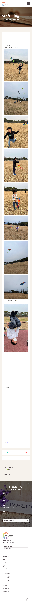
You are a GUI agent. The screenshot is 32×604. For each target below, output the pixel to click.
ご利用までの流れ (5, 559)
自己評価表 (4, 562)
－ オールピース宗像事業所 (6, 573)
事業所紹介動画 (12, 542)
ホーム (4, 555)
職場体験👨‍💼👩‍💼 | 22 (7, 474)
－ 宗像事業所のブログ (6, 585)
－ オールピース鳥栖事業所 (6, 580)
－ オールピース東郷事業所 (6, 579)
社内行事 (4, 565)
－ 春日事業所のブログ (6, 588)
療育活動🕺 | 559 (7, 471)
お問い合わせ (5, 568)
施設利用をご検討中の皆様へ (9, 520)
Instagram (5, 542)
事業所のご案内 (5, 572)
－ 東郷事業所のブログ (6, 591)
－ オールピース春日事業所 (6, 576)
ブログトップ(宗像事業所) (8, 467)
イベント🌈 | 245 (7, 469)
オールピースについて (6, 556)
